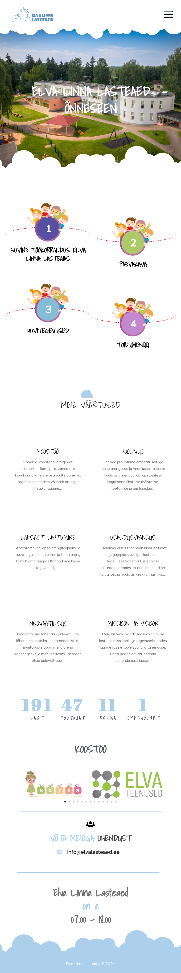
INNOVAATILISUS (48, 623)
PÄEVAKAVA (133, 264)
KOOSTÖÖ (48, 451)
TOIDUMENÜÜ (133, 345)
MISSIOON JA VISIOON (132, 623)
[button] (65, 802)
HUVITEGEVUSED (48, 331)
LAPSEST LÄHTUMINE (48, 537)
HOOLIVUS (133, 451)
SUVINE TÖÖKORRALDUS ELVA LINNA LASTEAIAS (48, 254)
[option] (90, 99)
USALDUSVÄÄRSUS (133, 537)
